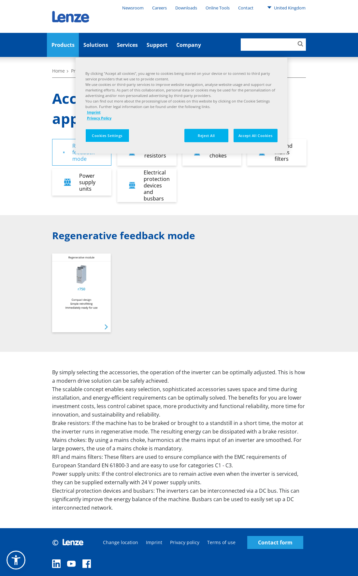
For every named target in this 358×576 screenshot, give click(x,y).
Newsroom (133, 8)
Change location (120, 542)
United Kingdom (286, 7)
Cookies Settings (107, 135)
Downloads (186, 8)
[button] (16, 560)
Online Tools (218, 8)
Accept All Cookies (255, 135)
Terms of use (221, 542)
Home (58, 71)
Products (63, 44)
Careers (159, 8)
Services (127, 44)
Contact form (275, 542)
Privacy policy (184, 542)
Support (157, 44)
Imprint (154, 542)
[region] (181, 106)
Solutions (95, 44)
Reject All (206, 135)
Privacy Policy (99, 118)
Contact (245, 8)
